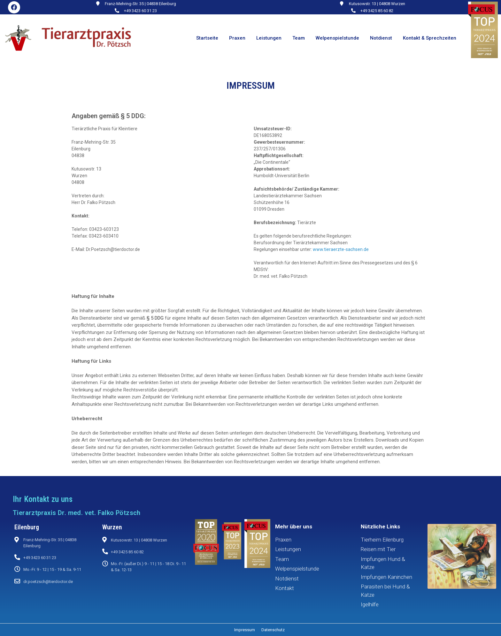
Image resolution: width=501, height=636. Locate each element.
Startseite (207, 38)
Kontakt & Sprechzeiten (429, 38)
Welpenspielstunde (337, 38)
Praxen (237, 38)
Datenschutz (273, 629)
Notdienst (381, 38)
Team (298, 38)
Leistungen (268, 38)
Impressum (244, 629)
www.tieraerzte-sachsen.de (341, 249)
